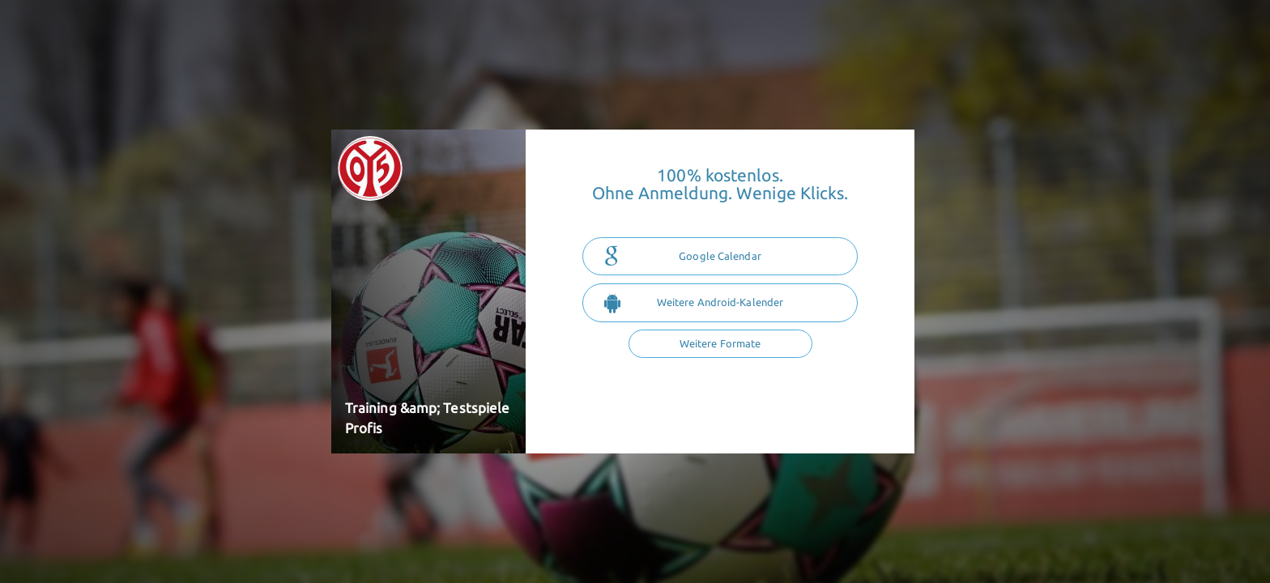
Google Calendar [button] (682, 256)
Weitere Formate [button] (720, 343)
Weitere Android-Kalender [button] (693, 302)
